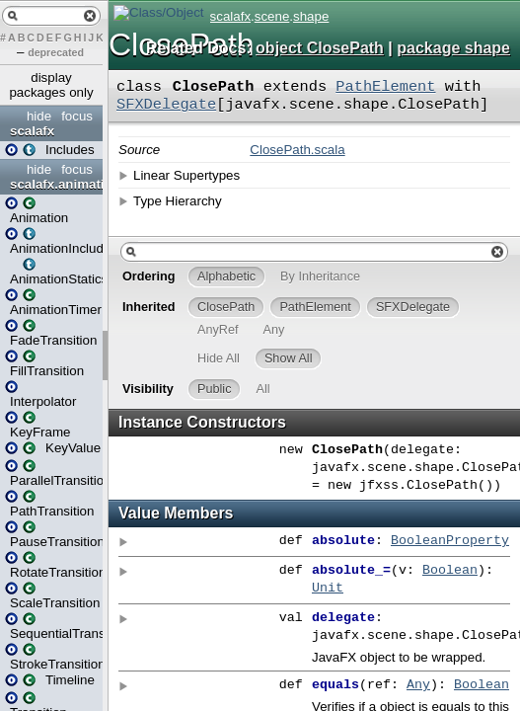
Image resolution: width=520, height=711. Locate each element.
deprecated (56, 52)
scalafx (32, 130)
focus (77, 116)
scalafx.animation (54, 184)
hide (39, 116)
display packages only (51, 85)
